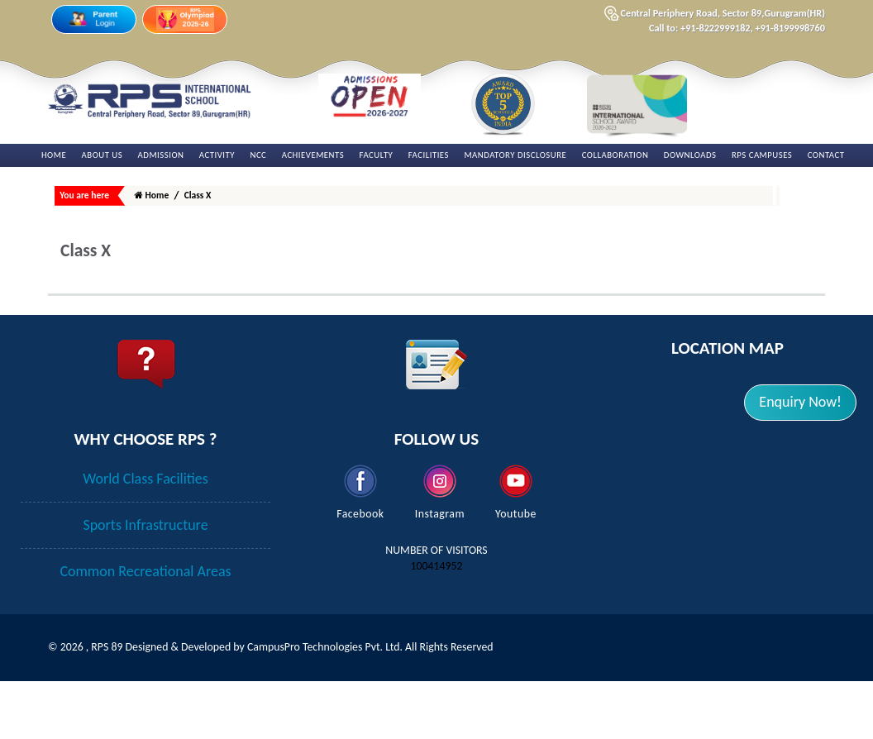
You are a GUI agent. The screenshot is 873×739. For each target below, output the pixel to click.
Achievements (313, 155)
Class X (198, 195)
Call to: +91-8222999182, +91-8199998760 (737, 27)
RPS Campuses (762, 155)
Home (53, 155)
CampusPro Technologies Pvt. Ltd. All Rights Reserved (370, 677)
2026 (73, 677)
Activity (217, 155)
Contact (826, 155)
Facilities (428, 155)
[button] (800, 402)
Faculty (377, 155)
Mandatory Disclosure (515, 155)
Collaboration (615, 155)
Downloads (690, 155)
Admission (161, 155)
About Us (102, 155)
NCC (258, 155)
